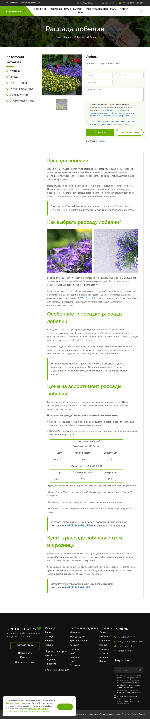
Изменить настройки (39, 712)
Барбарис (75, 657)
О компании (40, 9)
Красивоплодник (79, 641)
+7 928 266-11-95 (107, 3)
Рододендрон (77, 636)
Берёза (73, 653)
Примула (49, 636)
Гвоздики (50, 660)
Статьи (113, 9)
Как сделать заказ (130, 132)
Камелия (74, 645)
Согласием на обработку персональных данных (129, 685)
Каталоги (78, 9)
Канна (102, 661)
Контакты (80, 13)
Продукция (56, 9)
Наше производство (97, 9)
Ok (65, 707)
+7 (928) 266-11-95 (86, 298)
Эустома (49, 641)
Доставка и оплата (25, 662)
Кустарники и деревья (19, 89)
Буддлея (74, 649)
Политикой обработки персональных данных (113, 122)
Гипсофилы (51, 664)
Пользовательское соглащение (83, 714)
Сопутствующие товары (20, 101)
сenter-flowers (125, 650)
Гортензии (75, 665)
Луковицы (13, 71)
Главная (57, 37)
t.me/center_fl (124, 646)
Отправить (100, 132)
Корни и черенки (17, 83)
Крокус (103, 645)
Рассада (81, 37)
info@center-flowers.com (133, 3)
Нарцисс (104, 649)
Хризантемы (51, 655)
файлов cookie (12, 703)
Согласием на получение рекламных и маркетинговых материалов (129, 690)
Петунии (49, 645)
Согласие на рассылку (109, 714)
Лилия (102, 632)
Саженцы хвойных (17, 95)
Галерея (124, 9)
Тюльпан (104, 653)
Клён (72, 661)
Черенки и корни (56, 651)
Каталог (67, 37)
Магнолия (75, 632)
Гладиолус (104, 641)
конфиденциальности (104, 125)
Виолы (48, 632)
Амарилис (104, 657)
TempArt (142, 714)
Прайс (67, 9)
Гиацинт (103, 636)
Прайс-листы (25, 653)
